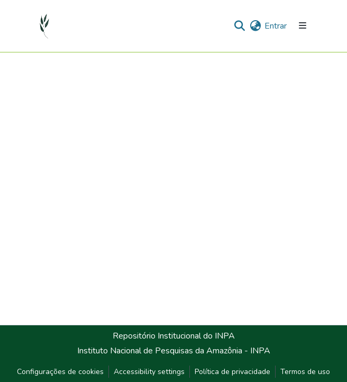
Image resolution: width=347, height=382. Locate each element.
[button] (44, 26)
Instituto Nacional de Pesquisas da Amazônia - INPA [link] (173, 351)
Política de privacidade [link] (232, 372)
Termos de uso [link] (305, 372)
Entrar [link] (275, 26)
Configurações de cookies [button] (60, 372)
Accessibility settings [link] (149, 372)
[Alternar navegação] (302, 25)
